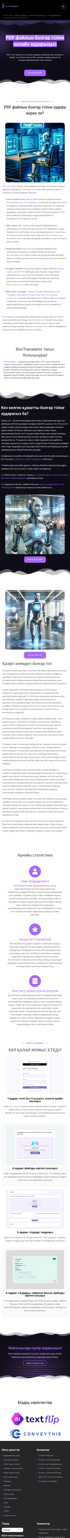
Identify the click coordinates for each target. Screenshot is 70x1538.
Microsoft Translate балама (51, 1477)
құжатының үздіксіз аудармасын (29, 459)
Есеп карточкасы (11, 1477)
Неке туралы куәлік (12, 1464)
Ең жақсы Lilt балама (48, 1481)
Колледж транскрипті (12, 1490)
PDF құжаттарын (9, 186)
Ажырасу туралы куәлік (13, 1468)
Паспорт (7, 1481)
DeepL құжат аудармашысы (50, 1464)
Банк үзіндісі (9, 1494)
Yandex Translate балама (49, 1468)
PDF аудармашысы (54, 15)
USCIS (6, 1511)
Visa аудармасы (10, 1498)
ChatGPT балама (46, 1455)
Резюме (7, 1507)
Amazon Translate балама (50, 1472)
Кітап (6, 1502)
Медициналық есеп (12, 1455)
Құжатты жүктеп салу (35, 1363)
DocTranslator (8, 15)
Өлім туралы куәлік (12, 1472)
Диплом (7, 1485)
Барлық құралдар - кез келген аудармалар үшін (30, 15)
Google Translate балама (49, 1460)
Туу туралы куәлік (11, 1460)
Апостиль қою (9, 1515)
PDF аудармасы (31, 202)
